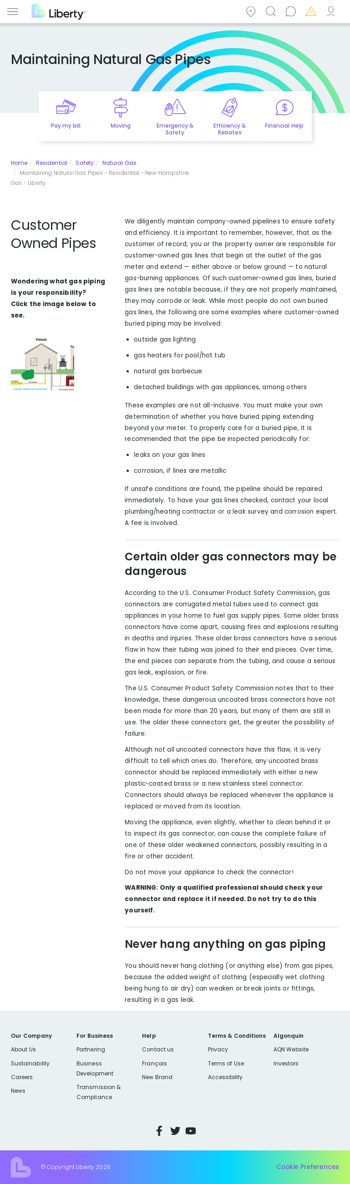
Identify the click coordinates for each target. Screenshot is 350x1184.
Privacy (218, 1049)
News (18, 1091)
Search (272, 10)
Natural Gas (119, 163)
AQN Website (291, 1049)
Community (252, 10)
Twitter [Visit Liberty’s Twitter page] (175, 1131)
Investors (286, 1063)
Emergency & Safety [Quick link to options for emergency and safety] (175, 129)
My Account (332, 10)
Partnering (90, 1049)
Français (154, 1063)
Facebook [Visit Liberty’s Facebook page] (159, 1131)
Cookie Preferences (307, 1167)
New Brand (157, 1077)
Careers (22, 1077)
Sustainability (30, 1063)
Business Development (94, 1068)
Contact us (292, 10)
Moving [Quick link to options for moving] (121, 125)
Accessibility (225, 1077)
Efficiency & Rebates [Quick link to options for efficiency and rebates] (229, 129)
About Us (23, 1049)
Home (19, 163)
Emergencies (312, 10)
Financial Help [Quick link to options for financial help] (284, 125)
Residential (51, 163)
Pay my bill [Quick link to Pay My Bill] (66, 125)
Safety (85, 163)
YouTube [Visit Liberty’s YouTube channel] (191, 1131)
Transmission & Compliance (98, 1092)
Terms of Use (226, 1063)
